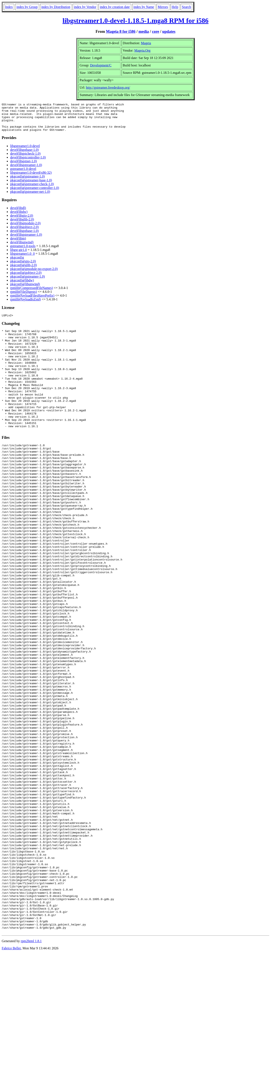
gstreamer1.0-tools (23, 251)
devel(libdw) (19, 217)
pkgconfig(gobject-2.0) (25, 278)
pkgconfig (17, 263)
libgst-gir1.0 (18, 255)
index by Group (26, 7)
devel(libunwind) (21, 248)
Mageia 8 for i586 (120, 31)
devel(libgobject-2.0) (24, 232)
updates (168, 31)
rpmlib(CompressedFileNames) (31, 293)
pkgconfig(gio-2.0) (23, 267)
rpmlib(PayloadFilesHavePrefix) (32, 301)
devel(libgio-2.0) (21, 221)
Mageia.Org (142, 50)
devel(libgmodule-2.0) (25, 229)
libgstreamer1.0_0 (22, 259)
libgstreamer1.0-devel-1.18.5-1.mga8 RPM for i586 (135, 20)
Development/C (100, 65)
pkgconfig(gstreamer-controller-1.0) (34, 193)
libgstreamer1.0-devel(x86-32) (31, 178)
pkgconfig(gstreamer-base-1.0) (31, 186)
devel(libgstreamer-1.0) (26, 170)
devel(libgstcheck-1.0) (25, 159)
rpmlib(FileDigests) (23, 297)
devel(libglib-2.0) (22, 225)
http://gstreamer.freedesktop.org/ (108, 87)
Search (186, 7)
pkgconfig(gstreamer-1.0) (27, 182)
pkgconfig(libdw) (22, 286)
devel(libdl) (18, 213)
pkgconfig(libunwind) (25, 290)
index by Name (143, 7)
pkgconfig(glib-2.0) (23, 271)
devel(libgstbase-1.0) (24, 155)
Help (175, 7)
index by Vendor (85, 7)
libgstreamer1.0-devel (25, 151)
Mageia (146, 43)
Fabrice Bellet (11, 1072)
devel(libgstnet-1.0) (23, 167)
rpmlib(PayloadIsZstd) (25, 305)
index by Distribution (55, 7)
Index (9, 7)
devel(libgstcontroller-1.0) (28, 163)
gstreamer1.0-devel (23, 174)
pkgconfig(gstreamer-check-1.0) (32, 189)
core (155, 31)
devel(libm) (18, 244)
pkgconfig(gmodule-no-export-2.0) (34, 274)
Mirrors (163, 7)
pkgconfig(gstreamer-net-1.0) (30, 197)
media (143, 31)
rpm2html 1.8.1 (31, 1065)
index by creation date (115, 7)
